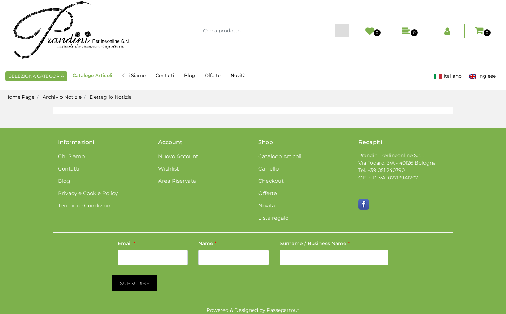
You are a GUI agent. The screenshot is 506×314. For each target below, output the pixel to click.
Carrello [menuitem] (268, 168)
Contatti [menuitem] (165, 75)
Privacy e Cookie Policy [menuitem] (88, 193)
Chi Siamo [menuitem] (134, 75)
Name (207, 243)
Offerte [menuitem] (213, 75)
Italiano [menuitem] (448, 76)
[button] (342, 30)
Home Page (19, 97)
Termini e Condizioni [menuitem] (85, 205)
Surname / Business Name (315, 243)
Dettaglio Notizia (111, 97)
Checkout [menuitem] (271, 181)
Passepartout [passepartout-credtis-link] (283, 310)
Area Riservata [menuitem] (177, 181)
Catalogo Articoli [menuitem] (92, 75)
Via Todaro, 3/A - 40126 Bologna (397, 163)
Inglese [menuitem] (482, 76)
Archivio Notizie (62, 97)
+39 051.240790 (386, 170)
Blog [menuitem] (189, 75)
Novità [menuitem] (238, 75)
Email (126, 243)
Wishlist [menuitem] (168, 168)
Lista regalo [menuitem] (273, 217)
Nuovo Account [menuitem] (178, 156)
